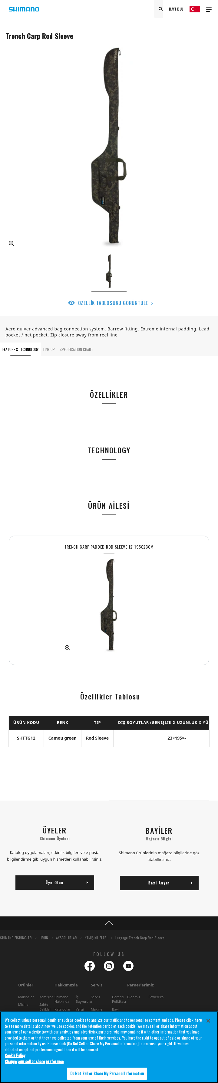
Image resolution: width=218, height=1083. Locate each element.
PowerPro (156, 997)
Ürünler (25, 985)
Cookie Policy (15, 1057)
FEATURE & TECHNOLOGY (20, 349)
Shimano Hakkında (61, 999)
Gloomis (133, 997)
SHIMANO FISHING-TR (16, 937)
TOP (109, 923)
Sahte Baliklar (45, 1006)
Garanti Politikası (119, 999)
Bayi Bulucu (117, 1011)
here (197, 1022)
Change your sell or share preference (34, 1063)
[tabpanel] (109, 600)
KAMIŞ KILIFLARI (96, 937)
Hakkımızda (66, 985)
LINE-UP (49, 349)
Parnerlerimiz (140, 985)
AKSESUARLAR (66, 937)
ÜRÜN (44, 937)
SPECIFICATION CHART (76, 349)
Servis (97, 985)
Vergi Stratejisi (82, 1011)
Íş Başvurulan (84, 999)
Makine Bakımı (96, 1011)
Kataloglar (62, 1009)
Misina (23, 1004)
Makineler (26, 997)
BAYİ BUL (176, 8)
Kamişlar (46, 997)
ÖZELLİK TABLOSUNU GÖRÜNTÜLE (113, 303)
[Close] (208, 1022)
